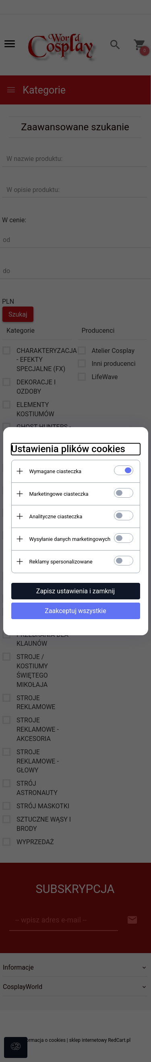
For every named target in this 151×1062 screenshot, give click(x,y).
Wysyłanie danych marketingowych (70, 539)
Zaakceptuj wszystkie (75, 611)
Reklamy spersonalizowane (61, 562)
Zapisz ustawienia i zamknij (75, 591)
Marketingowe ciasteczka (59, 494)
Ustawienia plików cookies (68, 449)
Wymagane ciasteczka (55, 471)
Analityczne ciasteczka (56, 516)
